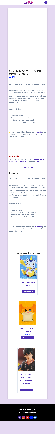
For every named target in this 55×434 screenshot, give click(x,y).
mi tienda (38, 145)
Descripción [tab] (28, 180)
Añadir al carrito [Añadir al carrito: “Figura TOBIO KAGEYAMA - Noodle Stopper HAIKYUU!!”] (26, 402)
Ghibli (38, 174)
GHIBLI (25, 174)
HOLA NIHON (27, 422)
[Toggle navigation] (10, 2)
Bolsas (20, 174)
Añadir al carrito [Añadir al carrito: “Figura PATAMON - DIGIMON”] (27, 350)
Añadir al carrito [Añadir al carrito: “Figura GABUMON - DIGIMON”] (28, 304)
